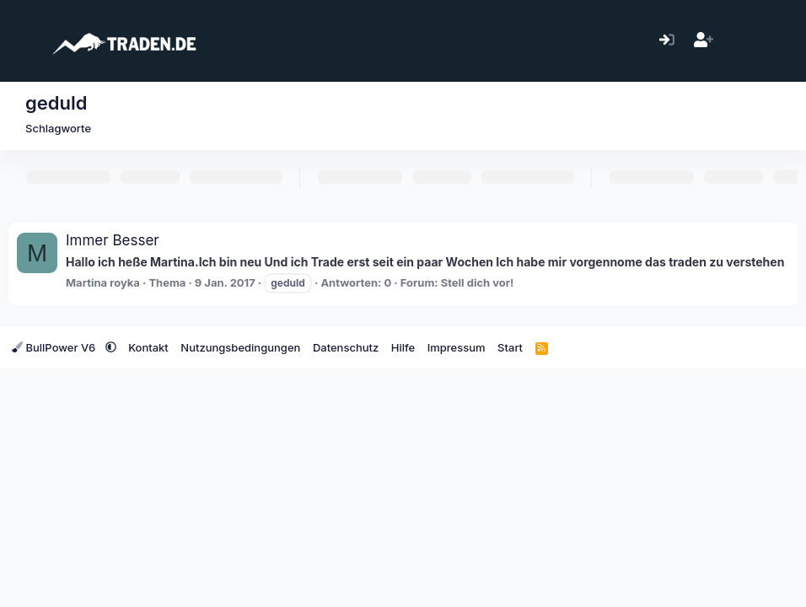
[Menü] (23, 40)
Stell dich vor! (477, 282)
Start (510, 347)
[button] (111, 347)
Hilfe (403, 347)
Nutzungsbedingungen (240, 347)
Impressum (456, 347)
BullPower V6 (55, 347)
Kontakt (148, 347)
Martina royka (103, 282)
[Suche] (776, 41)
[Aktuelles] (740, 41)
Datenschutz (346, 347)
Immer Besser (112, 240)
